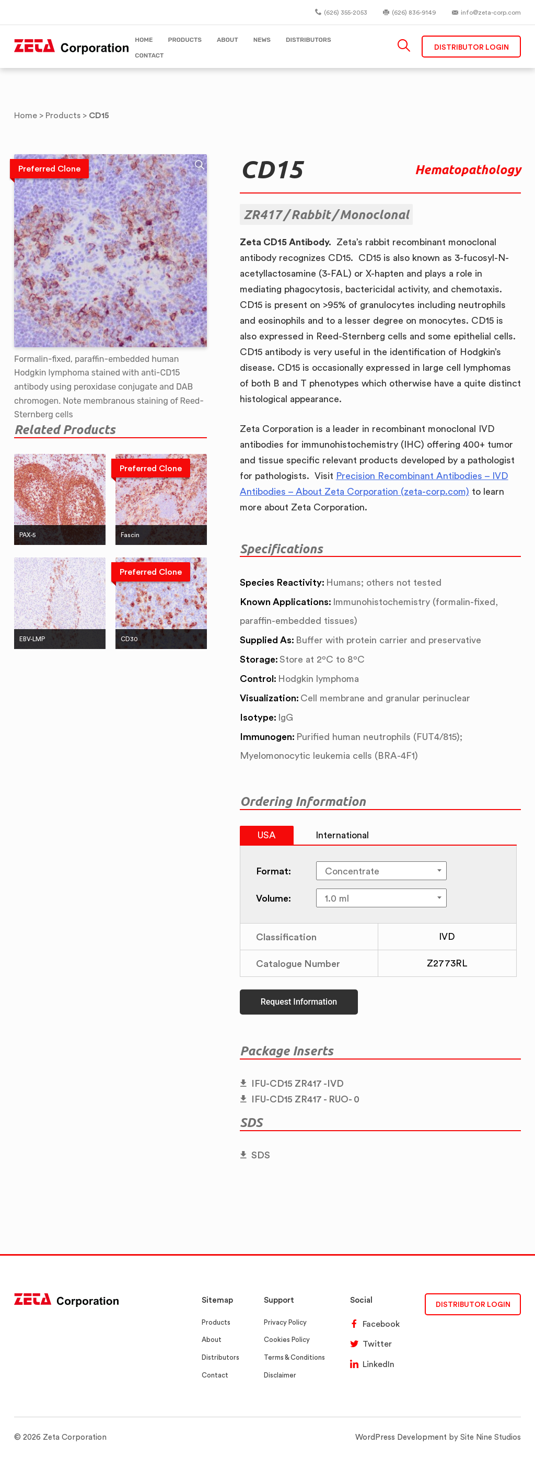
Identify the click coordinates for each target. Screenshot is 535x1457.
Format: (273, 871)
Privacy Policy (285, 1322)
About (212, 1340)
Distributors (220, 1357)
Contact (215, 1375)
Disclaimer (280, 1375)
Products (216, 1322)
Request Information (299, 1002)
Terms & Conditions (294, 1357)
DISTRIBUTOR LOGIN (473, 1304)
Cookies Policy (287, 1340)
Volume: (273, 898)
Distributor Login (471, 46)
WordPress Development (401, 1436)
